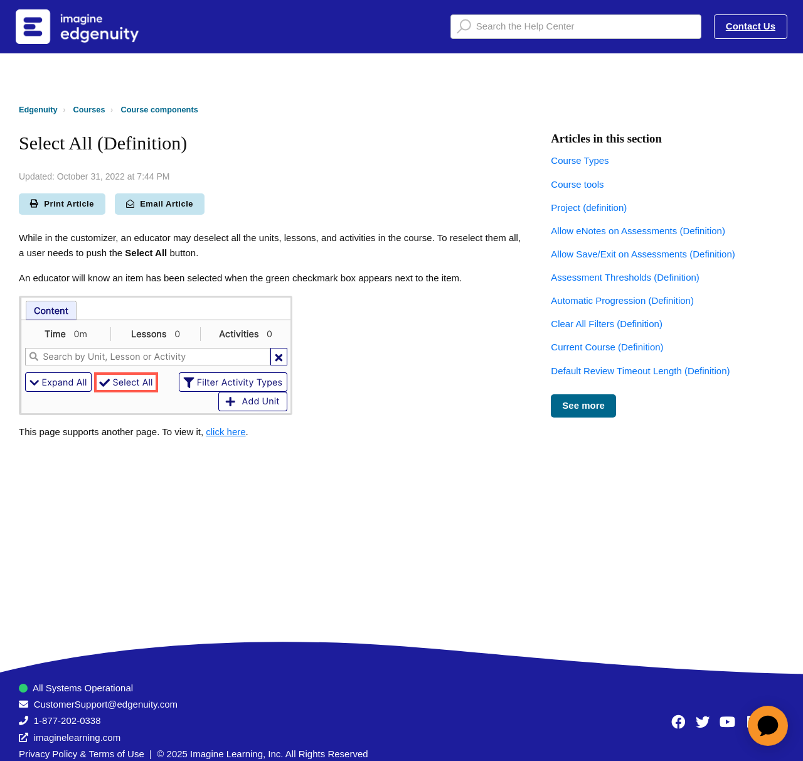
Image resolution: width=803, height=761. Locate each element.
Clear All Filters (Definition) (606, 323)
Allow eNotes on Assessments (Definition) (638, 230)
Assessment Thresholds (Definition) (625, 277)
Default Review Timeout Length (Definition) (640, 370)
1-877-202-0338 (67, 720)
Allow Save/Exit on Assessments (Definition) (643, 254)
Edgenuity (38, 109)
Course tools (577, 184)
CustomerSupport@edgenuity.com (106, 704)
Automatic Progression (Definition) (622, 300)
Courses (89, 109)
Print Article (62, 203)
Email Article (159, 203)
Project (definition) (589, 207)
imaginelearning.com (77, 737)
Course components (159, 109)
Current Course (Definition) (607, 347)
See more (583, 405)
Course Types (580, 160)
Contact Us (750, 26)
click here (225, 431)
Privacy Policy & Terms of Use (81, 753)
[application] (768, 726)
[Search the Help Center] (575, 26)
